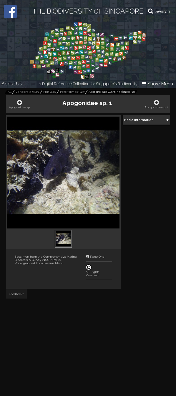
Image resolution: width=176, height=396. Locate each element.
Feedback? (16, 294)
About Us (11, 84)
